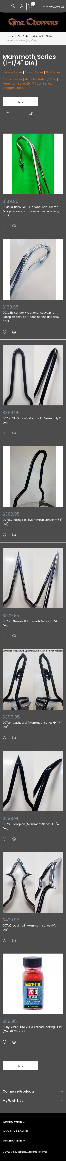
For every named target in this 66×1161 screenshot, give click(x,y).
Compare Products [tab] (19, 1091)
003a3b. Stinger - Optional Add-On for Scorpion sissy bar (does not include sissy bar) (31, 317)
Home (10, 36)
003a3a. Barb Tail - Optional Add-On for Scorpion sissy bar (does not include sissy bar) (31, 211)
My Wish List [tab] (13, 1101)
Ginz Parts (23, 36)
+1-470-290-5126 (53, 6)
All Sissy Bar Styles (42, 36)
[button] (5, 226)
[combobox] (15, 112)
